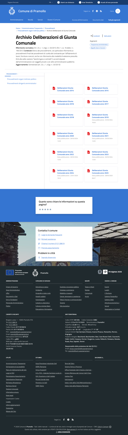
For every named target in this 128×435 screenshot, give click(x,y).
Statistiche (9, 408)
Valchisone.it (69, 379)
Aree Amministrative (13, 290)
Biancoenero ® (72, 429)
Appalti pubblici (41, 296)
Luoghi (107, 290)
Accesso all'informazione (80, 20)
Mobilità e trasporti (66, 293)
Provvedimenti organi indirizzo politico (31, 30)
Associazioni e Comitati (112, 309)
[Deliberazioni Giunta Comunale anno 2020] (54, 133)
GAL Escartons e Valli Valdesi (45, 376)
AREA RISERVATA (63, 432)
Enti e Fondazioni (11, 299)
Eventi (107, 287)
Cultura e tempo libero (43, 306)
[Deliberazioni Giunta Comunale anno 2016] (54, 101)
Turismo (62, 303)
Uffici (7, 293)
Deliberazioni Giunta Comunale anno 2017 (100, 102)
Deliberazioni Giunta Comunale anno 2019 (100, 116)
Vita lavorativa (65, 306)
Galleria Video (109, 299)
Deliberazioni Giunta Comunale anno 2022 (65, 153)
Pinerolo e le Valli (41, 382)
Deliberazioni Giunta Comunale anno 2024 (65, 171)
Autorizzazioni (40, 299)
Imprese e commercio (67, 290)
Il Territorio (108, 293)
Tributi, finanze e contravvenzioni (71, 299)
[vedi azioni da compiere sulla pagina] (106, 35)
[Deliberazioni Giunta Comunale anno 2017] (88, 101)
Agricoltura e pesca (42, 287)
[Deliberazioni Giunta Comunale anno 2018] (54, 115)
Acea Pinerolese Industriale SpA (46, 363)
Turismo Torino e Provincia (73, 366)
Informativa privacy (12, 392)
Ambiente (39, 290)
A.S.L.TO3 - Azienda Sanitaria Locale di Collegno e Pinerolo (55, 373)
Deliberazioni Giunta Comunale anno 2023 (100, 153)
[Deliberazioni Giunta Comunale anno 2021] (88, 133)
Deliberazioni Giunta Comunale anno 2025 (100, 171)
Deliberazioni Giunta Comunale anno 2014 (65, 89)
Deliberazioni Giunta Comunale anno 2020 (65, 134)
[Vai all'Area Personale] (107, 2)
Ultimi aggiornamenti (13, 405)
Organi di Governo (12, 287)
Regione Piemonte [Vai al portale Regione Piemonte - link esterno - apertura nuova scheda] (13, 2)
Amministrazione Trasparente (32, 28)
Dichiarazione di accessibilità (15, 366)
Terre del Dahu (69, 363)
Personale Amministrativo (14, 303)
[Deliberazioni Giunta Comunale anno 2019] (88, 115)
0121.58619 (12, 322)
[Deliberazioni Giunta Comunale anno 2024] (54, 170)
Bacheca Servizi (11, 386)
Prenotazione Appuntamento (15, 376)
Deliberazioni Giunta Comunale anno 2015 (100, 89)
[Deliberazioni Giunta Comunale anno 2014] (54, 88)
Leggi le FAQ (10, 373)
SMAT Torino (40, 386)
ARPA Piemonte (41, 366)
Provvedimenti (50, 28)
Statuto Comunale (12, 389)
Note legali (9, 395)
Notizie (87, 290)
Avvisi (87, 296)
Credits (8, 402)
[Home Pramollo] (27, 11)
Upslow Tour (69, 376)
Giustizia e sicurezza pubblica (69, 287)
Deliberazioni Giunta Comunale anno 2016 (65, 102)
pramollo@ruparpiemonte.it (19, 334)
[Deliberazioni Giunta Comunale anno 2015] (88, 88)
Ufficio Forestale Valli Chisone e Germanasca (79, 370)
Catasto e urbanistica (43, 303)
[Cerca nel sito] (117, 11)
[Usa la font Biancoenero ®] (65, 2)
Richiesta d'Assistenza (13, 382)
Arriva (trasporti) (41, 370)
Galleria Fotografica (111, 296)
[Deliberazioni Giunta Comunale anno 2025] (88, 170)
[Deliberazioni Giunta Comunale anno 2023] (88, 152)
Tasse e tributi (89, 287)
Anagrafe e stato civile (43, 293)
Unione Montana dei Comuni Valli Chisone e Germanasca (83, 373)
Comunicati (88, 293)
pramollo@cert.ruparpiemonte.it (20, 332)
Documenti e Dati (12, 296)
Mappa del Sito (11, 411)
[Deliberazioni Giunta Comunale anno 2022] (54, 152)
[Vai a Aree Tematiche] (85, 2)
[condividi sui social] (95, 35)
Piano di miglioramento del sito (16, 370)
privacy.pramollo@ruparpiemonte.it (81, 348)
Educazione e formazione (44, 309)
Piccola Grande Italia (42, 379)
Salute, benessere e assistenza (70, 296)
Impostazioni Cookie (12, 398)
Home (18, 28)
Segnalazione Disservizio (14, 379)
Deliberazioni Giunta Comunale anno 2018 (65, 116)
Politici (8, 306)
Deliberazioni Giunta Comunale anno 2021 (100, 134)
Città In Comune (103, 426)
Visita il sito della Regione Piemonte (76, 386)
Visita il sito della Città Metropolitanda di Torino (80, 382)
